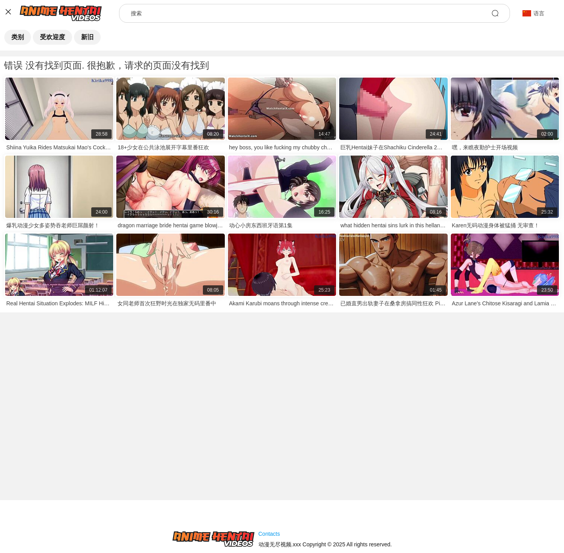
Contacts (269, 534)
